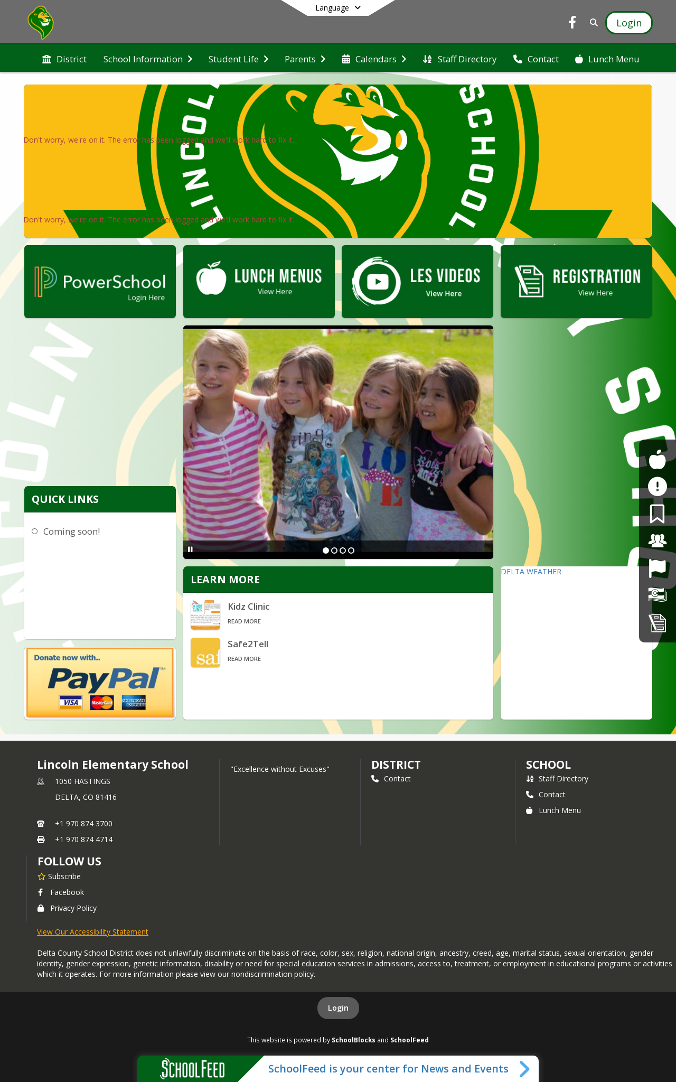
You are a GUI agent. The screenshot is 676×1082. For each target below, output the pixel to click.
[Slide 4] (351, 550)
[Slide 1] (326, 550)
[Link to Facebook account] (572, 24)
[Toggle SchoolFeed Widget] (525, 1069)
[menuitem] (64, 58)
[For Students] (657, 459)
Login (338, 1008)
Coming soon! (71, 531)
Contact (391, 778)
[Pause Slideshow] (190, 549)
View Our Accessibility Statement (92, 932)
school (548, 764)
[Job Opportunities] (657, 568)
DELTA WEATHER (531, 571)
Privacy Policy (67, 908)
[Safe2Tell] (657, 486)
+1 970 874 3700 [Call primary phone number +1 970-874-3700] (83, 823)
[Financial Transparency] (657, 595)
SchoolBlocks (353, 1040)
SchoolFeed (409, 1040)
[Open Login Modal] (629, 22)
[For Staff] (657, 541)
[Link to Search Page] (592, 22)
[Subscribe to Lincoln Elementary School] (59, 876)
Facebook (60, 892)
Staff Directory (557, 778)
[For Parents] (657, 514)
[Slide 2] (334, 550)
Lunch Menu (553, 810)
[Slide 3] (343, 550)
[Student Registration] (657, 623)
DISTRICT (396, 764)
